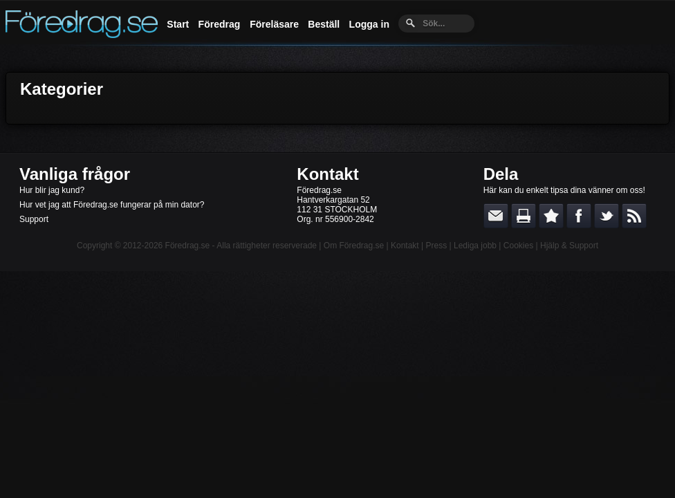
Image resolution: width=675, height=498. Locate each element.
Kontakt (327, 174)
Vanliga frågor (74, 174)
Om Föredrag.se (354, 245)
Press (436, 245)
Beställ (324, 24)
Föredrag (219, 24)
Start (178, 24)
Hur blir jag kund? (51, 190)
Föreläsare (274, 24)
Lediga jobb (475, 245)
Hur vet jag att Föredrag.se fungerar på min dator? (111, 205)
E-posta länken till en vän (495, 215)
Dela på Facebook (578, 215)
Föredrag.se (187, 245)
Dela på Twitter (606, 215)
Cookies (518, 245)
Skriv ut (523, 215)
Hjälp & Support (569, 245)
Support (33, 219)
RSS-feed (634, 215)
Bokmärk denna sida (551, 215)
